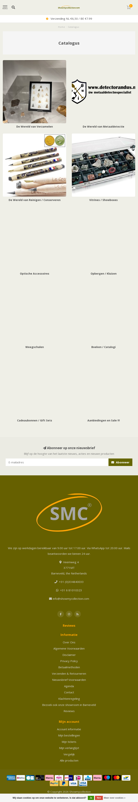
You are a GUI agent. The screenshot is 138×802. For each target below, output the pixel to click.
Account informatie (69, 729)
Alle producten (69, 760)
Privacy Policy (69, 661)
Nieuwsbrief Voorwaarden (69, 680)
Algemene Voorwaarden (69, 648)
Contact (69, 692)
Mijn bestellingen (69, 735)
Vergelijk (69, 754)
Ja (91, 798)
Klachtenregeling (69, 698)
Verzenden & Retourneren (69, 673)
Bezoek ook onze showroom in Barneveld (69, 705)
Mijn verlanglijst (69, 748)
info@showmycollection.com (71, 598)
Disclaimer (69, 655)
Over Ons (69, 642)
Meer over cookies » (114, 798)
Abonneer (120, 462)
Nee (99, 798)
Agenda (69, 686)
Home (61, 26)
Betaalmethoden (69, 667)
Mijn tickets (69, 742)
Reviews (69, 711)
